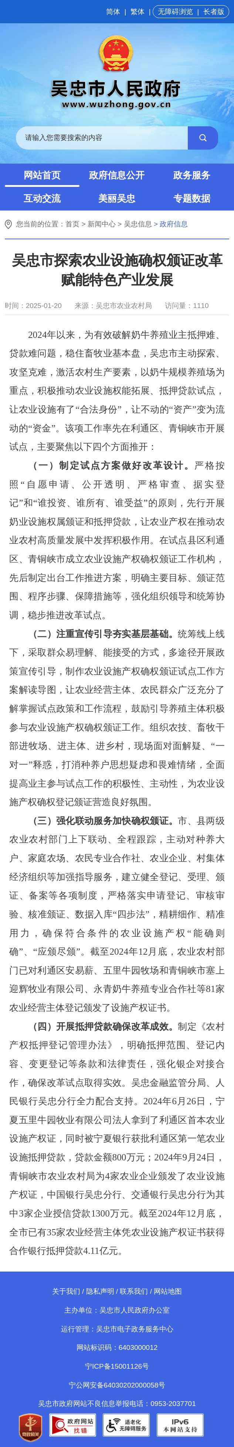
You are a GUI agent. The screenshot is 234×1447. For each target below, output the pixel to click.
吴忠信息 (138, 224)
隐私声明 (100, 1291)
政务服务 (191, 175)
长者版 (213, 12)
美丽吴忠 (116, 198)
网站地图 (168, 1291)
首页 (72, 224)
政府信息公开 (117, 175)
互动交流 (42, 198)
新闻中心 (102, 224)
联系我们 (134, 1291)
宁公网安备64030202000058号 (117, 1385)
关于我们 (66, 1291)
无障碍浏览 (175, 12)
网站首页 (42, 175)
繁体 (137, 12)
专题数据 (191, 198)
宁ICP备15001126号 (117, 1366)
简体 (113, 12)
